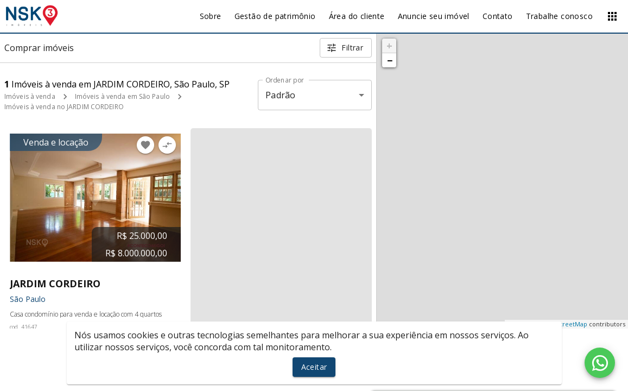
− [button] (389, 60)
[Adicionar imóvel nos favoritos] (145, 145)
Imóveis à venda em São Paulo (122, 96)
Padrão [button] (280, 95)
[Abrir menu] (612, 16)
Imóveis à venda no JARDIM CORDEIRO (64, 106)
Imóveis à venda (29, 96)
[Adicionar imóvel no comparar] (167, 145)
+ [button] (389, 45)
